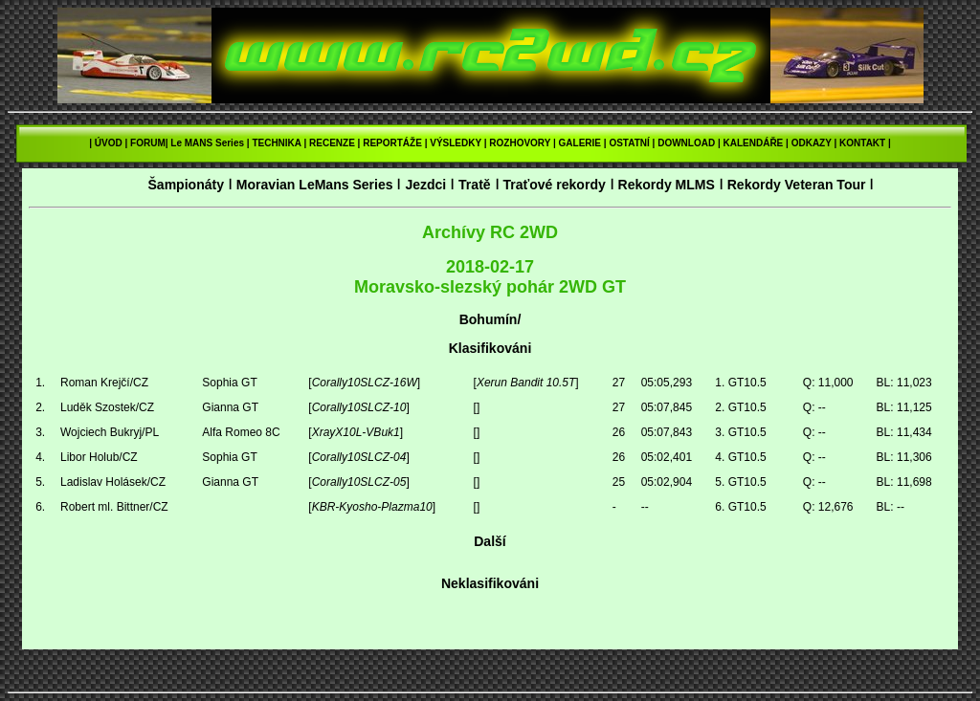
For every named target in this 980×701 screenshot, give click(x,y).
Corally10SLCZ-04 (359, 457)
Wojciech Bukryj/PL (109, 432)
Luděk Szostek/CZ (107, 407)
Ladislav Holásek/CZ (113, 482)
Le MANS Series (207, 143)
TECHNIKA (276, 143)
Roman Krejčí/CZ (104, 382)
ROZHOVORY (519, 143)
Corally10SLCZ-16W (364, 382)
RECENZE (332, 143)
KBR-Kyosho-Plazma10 (372, 507)
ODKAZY (811, 143)
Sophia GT (229, 382)
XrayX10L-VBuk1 (356, 432)
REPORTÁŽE (392, 143)
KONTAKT (862, 143)
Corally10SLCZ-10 (359, 407)
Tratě (474, 184)
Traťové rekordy (553, 184)
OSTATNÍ (629, 143)
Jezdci (425, 184)
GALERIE (580, 143)
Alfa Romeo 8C (240, 432)
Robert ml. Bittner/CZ (114, 507)
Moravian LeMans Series (314, 184)
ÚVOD (108, 143)
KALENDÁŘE (754, 143)
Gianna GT (230, 407)
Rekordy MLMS (666, 184)
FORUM (148, 143)
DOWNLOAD (686, 143)
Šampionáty (185, 184)
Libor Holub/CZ (99, 457)
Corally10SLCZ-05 (359, 482)
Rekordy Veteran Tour (796, 184)
